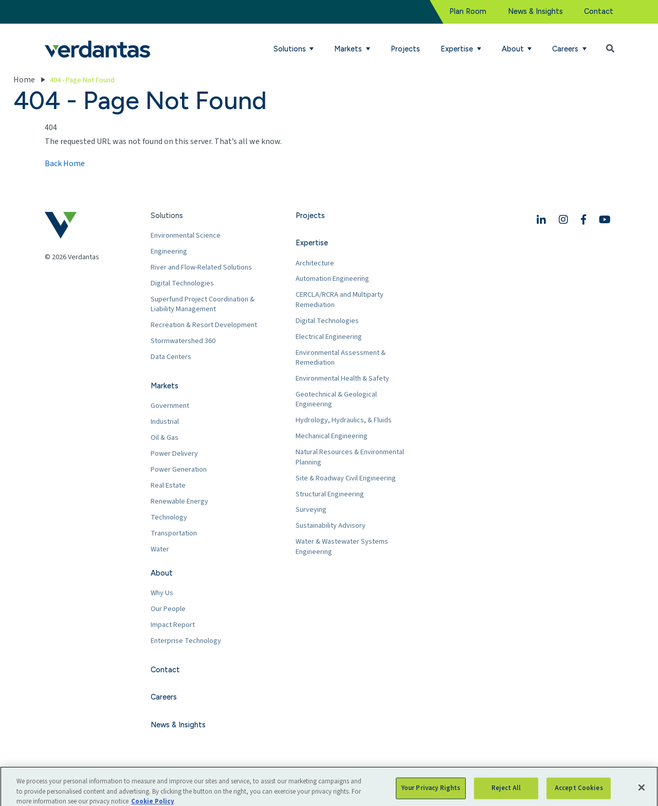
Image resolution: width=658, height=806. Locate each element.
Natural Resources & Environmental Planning (350, 457)
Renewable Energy (179, 501)
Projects (405, 48)
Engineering (169, 251)
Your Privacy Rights (430, 794)
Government (170, 405)
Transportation (174, 533)
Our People (168, 609)
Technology (169, 517)
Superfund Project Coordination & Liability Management (202, 304)
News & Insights (535, 11)
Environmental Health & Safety (342, 378)
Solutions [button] (290, 48)
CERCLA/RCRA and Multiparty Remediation (339, 300)
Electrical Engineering (329, 337)
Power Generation (179, 469)
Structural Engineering (330, 494)
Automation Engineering (332, 278)
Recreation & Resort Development (204, 325)
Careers (164, 697)
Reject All (506, 794)
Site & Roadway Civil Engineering (346, 478)
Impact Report (173, 625)
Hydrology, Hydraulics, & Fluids (344, 420)
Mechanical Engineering (332, 436)
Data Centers (171, 357)
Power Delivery (174, 453)
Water (160, 549)
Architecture (315, 263)
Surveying (311, 509)
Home (24, 79)
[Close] (641, 794)
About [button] (514, 48)
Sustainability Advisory (330, 525)
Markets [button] (349, 48)
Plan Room (467, 11)
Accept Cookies (579, 794)
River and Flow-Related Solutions (201, 267)
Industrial (165, 421)
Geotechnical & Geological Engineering (336, 399)
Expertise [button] (458, 48)
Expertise (312, 242)
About (162, 573)
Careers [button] (566, 48)
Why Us (162, 593)
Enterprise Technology (186, 641)
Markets (164, 385)
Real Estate (168, 485)
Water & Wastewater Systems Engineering (342, 546)
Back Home (65, 163)
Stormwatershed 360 (183, 341)
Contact (598, 11)
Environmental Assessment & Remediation (341, 358)
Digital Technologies (182, 283)
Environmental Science (186, 235)
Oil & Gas (164, 437)
